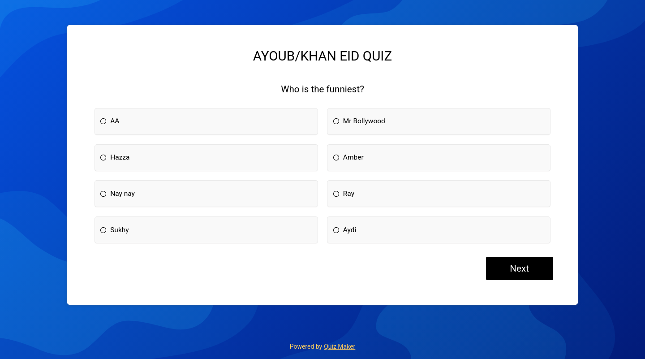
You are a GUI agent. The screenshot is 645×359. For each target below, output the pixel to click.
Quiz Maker (339, 346)
